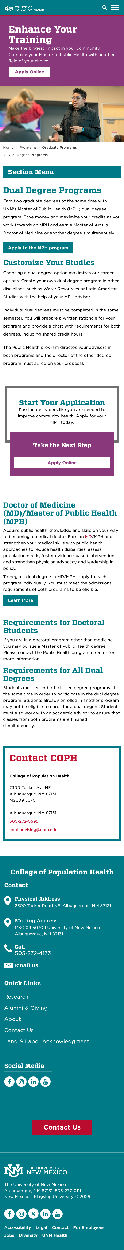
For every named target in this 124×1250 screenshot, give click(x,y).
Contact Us (19, 1030)
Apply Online (29, 71)
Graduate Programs (59, 148)
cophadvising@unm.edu (33, 830)
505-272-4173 (33, 953)
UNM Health (54, 1235)
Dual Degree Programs (28, 155)
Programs (27, 148)
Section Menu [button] (31, 172)
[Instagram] (21, 1081)
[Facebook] (9, 1081)
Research (16, 996)
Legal (41, 1227)
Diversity (28, 1235)
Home (8, 148)
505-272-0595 (23, 821)
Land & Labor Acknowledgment (46, 1041)
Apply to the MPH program (38, 247)
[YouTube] (45, 1081)
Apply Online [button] (62, 462)
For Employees (88, 1227)
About (12, 1019)
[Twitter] (33, 1213)
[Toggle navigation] (115, 8)
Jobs (9, 1235)
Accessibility (17, 1227)
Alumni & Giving (26, 1008)
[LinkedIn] (33, 1081)
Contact (60, 1227)
